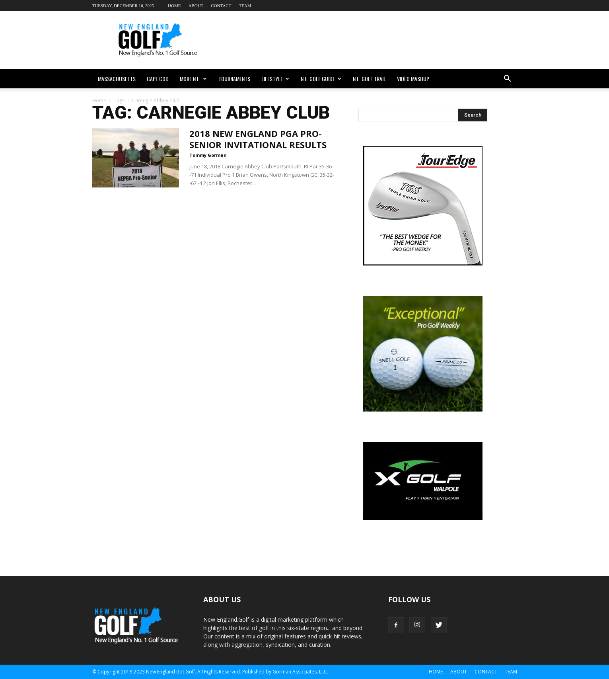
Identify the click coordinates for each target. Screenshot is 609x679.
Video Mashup (413, 78)
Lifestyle (275, 78)
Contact (221, 5)
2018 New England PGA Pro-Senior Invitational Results (258, 138)
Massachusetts (117, 78)
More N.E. (193, 78)
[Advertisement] (372, 40)
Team (245, 5)
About (195, 5)
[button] (507, 78)
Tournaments (234, 78)
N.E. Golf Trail (369, 78)
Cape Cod (158, 78)
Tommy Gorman (208, 155)
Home (174, 5)
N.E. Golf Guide (321, 78)
